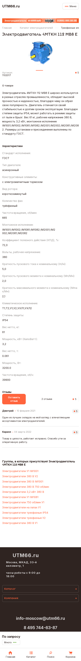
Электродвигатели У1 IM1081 (20, 497)
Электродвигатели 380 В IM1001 (22, 481)
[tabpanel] (40, 52)
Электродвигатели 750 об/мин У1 (23, 502)
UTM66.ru (11, 6)
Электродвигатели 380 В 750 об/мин (25, 486)
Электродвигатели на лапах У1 (21, 507)
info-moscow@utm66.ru (40, 618)
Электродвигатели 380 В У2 (20, 476)
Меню (73, 6)
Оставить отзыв (14, 399)
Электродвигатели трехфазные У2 (24, 517)
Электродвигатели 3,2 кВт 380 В (23, 491)
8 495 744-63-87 (40, 627)
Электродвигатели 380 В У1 (19, 523)
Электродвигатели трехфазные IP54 (25, 512)
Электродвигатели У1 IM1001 (20, 471)
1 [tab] (39, 71)
